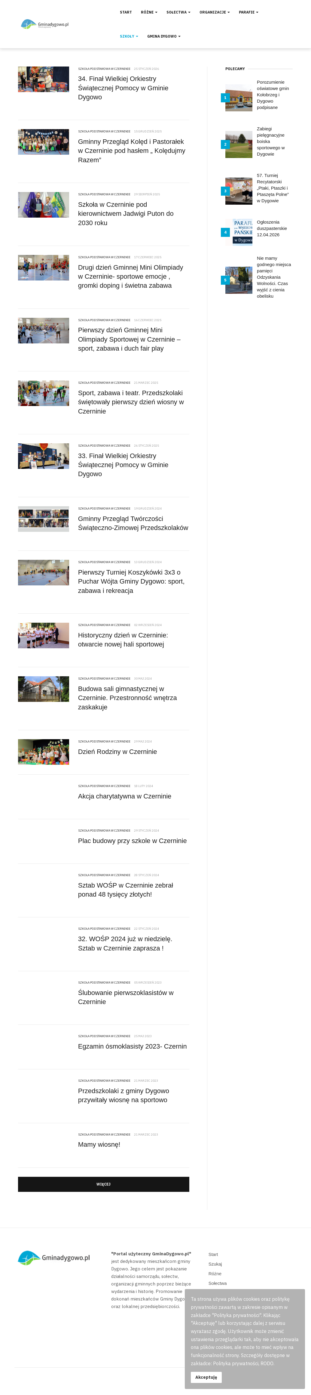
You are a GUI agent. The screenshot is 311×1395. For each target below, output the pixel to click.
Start (126, 12)
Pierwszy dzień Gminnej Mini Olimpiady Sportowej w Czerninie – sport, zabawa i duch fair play (129, 339)
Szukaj (215, 1263)
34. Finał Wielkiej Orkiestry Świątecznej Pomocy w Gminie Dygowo (123, 88)
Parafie (248, 12)
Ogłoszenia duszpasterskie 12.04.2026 (272, 228)
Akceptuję (206, 1377)
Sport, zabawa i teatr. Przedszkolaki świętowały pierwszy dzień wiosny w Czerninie (131, 402)
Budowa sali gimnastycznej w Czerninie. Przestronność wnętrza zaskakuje (127, 698)
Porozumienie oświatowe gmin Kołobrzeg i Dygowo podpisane (273, 94)
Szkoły (129, 36)
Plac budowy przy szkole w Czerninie (132, 841)
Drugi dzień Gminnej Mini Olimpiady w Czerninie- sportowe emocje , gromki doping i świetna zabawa (130, 277)
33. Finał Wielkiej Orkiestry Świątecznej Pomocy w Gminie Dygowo (123, 465)
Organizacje (215, 12)
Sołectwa (178, 12)
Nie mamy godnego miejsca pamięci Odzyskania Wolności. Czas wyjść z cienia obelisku (274, 277)
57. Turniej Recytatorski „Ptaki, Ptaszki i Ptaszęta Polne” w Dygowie (273, 188)
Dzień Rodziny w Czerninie (117, 751)
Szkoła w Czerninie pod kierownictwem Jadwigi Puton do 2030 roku (126, 214)
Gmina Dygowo (164, 36)
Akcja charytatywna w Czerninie (125, 796)
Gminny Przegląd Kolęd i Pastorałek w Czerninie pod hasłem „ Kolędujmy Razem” (131, 151)
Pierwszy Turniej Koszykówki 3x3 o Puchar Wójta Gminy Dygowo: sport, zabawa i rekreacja (131, 581)
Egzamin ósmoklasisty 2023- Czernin (132, 1046)
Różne (149, 12)
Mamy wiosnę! (99, 1144)
